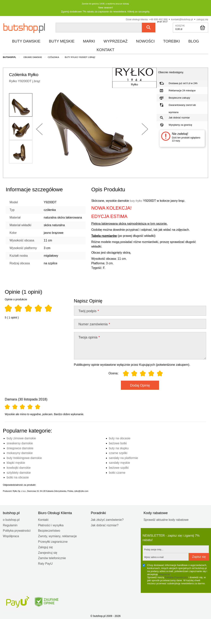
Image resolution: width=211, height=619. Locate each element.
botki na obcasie (18, 477)
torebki (171, 41)
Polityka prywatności (17, 530)
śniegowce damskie (20, 447)
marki (89, 41)
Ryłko (131, 87)
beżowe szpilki (119, 467)
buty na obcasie (119, 438)
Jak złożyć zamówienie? (107, 519)
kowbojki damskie (19, 467)
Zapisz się (199, 556)
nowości (145, 41)
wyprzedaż (115, 41)
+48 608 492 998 (158, 19)
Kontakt (43, 519)
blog (193, 41)
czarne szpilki (118, 452)
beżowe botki (118, 443)
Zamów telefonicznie (52, 557)
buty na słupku (119, 447)
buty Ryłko (137, 200)
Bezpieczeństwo (49, 530)
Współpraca (11, 535)
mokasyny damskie (20, 452)
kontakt (105, 49)
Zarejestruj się (47, 552)
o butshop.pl (11, 519)
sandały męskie (119, 462)
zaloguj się (202, 19)
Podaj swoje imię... (153, 549)
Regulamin (10, 525)
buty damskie (26, 41)
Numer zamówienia (94, 324)
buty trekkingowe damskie (24, 457)
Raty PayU (45, 563)
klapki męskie (16, 462)
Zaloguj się (45, 546)
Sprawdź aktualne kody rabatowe (166, 519)
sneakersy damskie (20, 443)
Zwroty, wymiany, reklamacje (57, 535)
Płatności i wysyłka (50, 525)
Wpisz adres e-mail (154, 556)
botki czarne (117, 472)
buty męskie (61, 41)
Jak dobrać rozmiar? (104, 525)
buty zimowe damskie (21, 438)
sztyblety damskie (19, 472)
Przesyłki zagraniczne (53, 541)
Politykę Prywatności (176, 577)
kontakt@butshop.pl (182, 19)
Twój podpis (88, 311)
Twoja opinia (89, 337)
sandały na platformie (123, 457)
